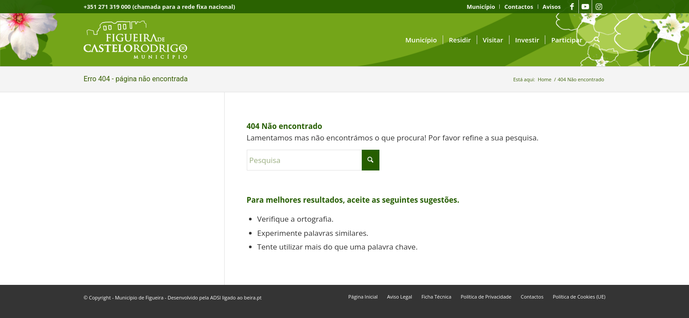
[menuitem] (481, 6)
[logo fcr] (142, 39)
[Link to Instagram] (598, 6)
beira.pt (253, 297)
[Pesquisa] (597, 39)
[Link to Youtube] (585, 6)
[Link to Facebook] (572, 6)
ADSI (215, 297)
